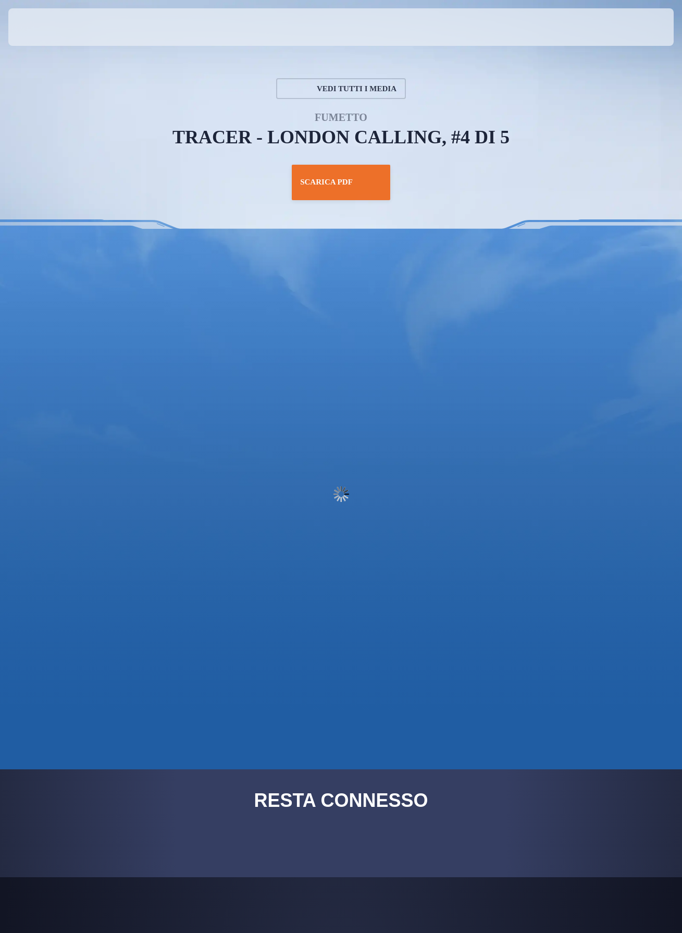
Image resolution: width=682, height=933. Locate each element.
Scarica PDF (341, 182)
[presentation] (40, 27)
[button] (640, 27)
